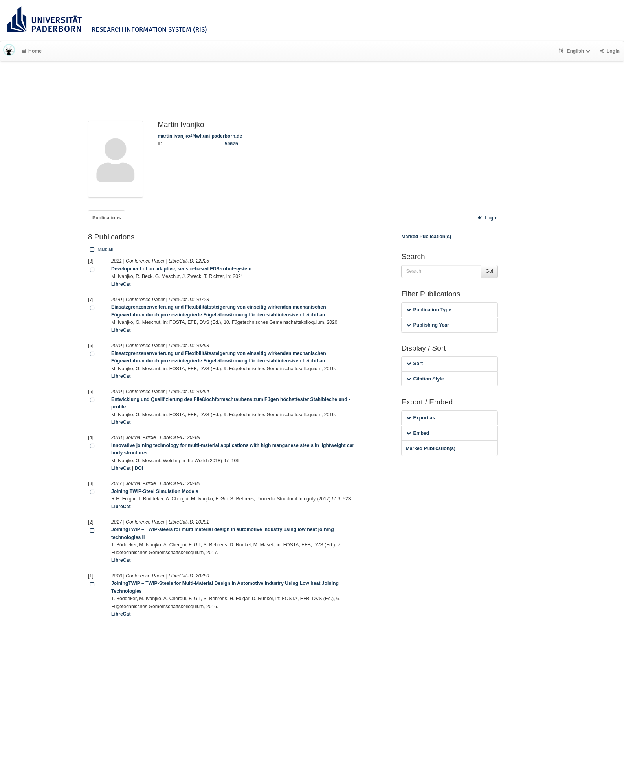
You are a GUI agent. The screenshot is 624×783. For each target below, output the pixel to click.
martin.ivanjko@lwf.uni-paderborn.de (200, 136)
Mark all (100, 249)
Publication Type (428, 309)
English (575, 51)
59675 (231, 144)
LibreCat (120, 284)
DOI (138, 468)
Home (32, 51)
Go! (490, 271)
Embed (417, 433)
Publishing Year (427, 325)
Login (487, 218)
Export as (420, 418)
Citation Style (425, 379)
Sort (414, 363)
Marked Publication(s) (426, 236)
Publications (106, 218)
